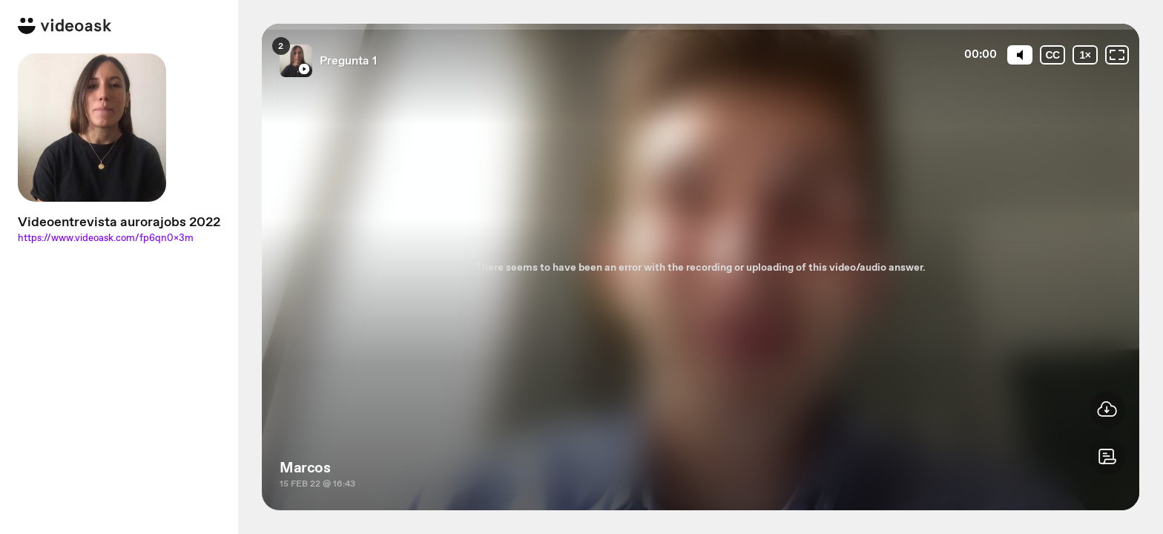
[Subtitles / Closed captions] (1052, 55)
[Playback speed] (1085, 55)
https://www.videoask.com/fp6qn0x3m (106, 237)
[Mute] (1019, 55)
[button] (1107, 457)
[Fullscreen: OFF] (1117, 55)
